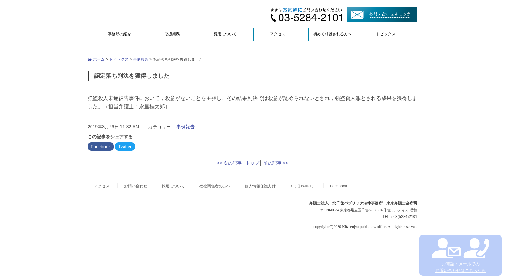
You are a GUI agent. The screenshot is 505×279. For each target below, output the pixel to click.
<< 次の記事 (229, 163)
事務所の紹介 (119, 34)
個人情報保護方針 (260, 186)
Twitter (124, 146)
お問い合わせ (135, 186)
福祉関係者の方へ (214, 186)
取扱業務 (172, 34)
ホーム (96, 59)
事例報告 (140, 59)
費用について (225, 34)
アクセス (277, 34)
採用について (173, 186)
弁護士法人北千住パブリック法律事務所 (150, 13)
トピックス (385, 34)
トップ (252, 163)
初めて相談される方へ (332, 34)
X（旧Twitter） (302, 186)
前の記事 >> (275, 163)
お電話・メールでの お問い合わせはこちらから (460, 255)
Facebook (100, 146)
